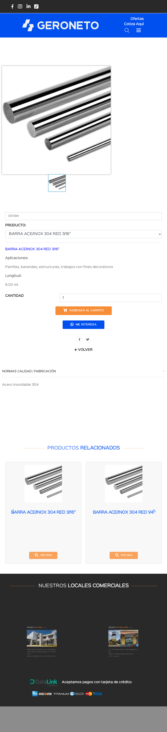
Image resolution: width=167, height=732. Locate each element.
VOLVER (83, 349)
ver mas (43, 555)
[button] (154, 511)
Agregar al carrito (83, 310)
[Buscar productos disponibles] (128, 30)
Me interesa (83, 324)
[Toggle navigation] (139, 30)
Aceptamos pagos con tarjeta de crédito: (97, 682)
